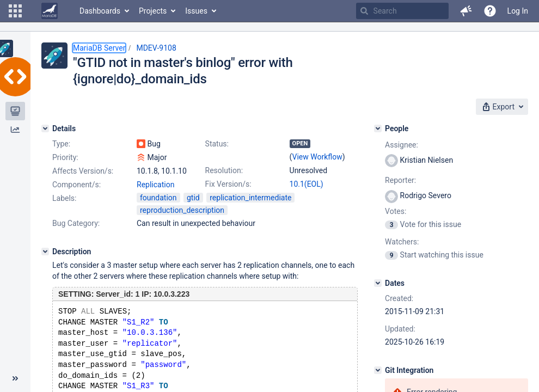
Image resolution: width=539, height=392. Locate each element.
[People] (378, 128)
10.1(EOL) (306, 184)
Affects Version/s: (82, 171)
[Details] (45, 128)
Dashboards (99, 11)
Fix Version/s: (228, 184)
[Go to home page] (49, 11)
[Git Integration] (378, 370)
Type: (61, 143)
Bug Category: (76, 223)
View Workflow (317, 156)
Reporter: (400, 180)
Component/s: (76, 184)
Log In (517, 11)
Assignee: (401, 144)
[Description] (45, 251)
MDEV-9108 (156, 48)
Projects (153, 11)
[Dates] (378, 283)
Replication (155, 184)
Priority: (65, 157)
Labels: (64, 198)
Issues (196, 11)
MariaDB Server (99, 48)
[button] (15, 11)
